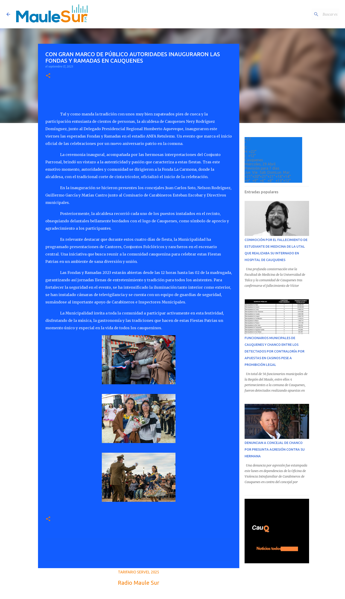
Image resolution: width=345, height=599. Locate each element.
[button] (48, 76)
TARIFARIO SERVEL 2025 (138, 572)
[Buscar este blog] (315, 14)
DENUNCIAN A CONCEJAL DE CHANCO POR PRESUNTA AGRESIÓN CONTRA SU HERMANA (275, 449)
